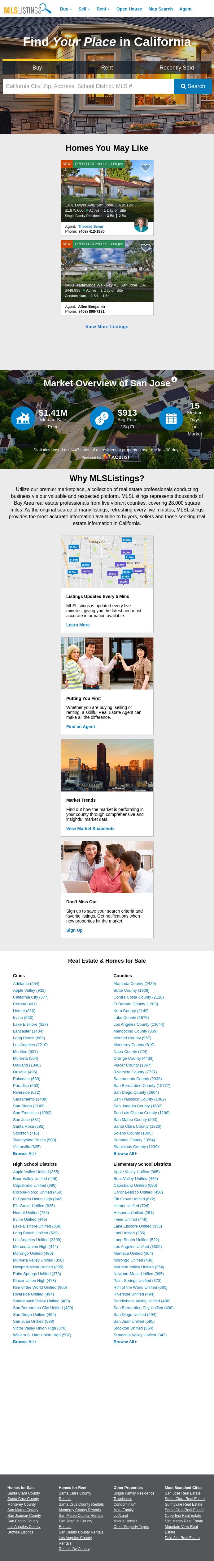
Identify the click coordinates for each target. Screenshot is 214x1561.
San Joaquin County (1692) (138, 1106)
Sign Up (74, 930)
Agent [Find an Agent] (185, 8)
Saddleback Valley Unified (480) (41, 1301)
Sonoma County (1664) (134, 1140)
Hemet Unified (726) (31, 1212)
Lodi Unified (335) (130, 1233)
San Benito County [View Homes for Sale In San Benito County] (22, 1521)
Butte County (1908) (132, 990)
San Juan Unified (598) (33, 1321)
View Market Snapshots (90, 828)
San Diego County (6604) (136, 1092)
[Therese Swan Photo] (141, 222)
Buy (64, 8)
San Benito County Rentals (81, 1532)
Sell (82, 8)
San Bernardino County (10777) (142, 1085)
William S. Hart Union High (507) (42, 1335)
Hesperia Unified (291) (134, 1212)
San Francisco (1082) (32, 1112)
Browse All (24, 1153)
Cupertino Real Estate (183, 1515)
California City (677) (31, 997)
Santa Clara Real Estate (185, 1499)
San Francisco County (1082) (140, 1099)
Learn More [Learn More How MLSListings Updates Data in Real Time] (78, 624)
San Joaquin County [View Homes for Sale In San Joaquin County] (24, 1515)
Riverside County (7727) (135, 1072)
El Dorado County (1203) (136, 1004)
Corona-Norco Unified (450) (38, 1192)
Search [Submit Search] (193, 86)
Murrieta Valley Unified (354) (139, 1267)
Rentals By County (74, 1549)
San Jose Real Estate (182, 1493)
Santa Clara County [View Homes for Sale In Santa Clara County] (23, 1493)
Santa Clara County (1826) (138, 1126)
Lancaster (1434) (28, 1031)
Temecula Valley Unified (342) (140, 1335)
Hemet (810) (24, 1010)
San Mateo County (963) (136, 1119)
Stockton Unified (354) (134, 1328)
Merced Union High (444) (35, 1246)
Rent (101, 8)
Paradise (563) (26, 1085)
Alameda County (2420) (135, 983)
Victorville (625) (27, 1146)
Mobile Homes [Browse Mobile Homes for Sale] (126, 1521)
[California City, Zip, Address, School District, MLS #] (88, 86)
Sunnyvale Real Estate (183, 1504)
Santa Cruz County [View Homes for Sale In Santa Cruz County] (23, 1499)
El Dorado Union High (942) (38, 1199)
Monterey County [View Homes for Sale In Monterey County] (21, 1504)
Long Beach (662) (29, 1038)
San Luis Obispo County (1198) (142, 1112)
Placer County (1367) (133, 1065)
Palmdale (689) (26, 1078)
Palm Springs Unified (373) (37, 1273)
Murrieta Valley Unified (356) (38, 1260)
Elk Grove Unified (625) (34, 1205)
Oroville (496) (25, 1072)
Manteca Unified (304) (133, 1253)
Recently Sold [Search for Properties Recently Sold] (176, 68)
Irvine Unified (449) (30, 1219)
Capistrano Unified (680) (35, 1185)
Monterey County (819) (134, 1044)
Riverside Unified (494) (33, 1294)
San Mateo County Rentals (81, 1515)
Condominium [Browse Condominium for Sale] (125, 1504)
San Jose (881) (26, 1119)
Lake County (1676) (131, 1017)
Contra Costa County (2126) (139, 997)
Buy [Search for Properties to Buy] (37, 68)
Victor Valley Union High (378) (40, 1328)
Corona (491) (25, 1004)
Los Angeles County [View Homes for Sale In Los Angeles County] (24, 1527)
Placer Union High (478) (34, 1280)
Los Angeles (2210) (30, 1044)
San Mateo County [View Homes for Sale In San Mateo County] (22, 1510)
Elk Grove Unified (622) (134, 1199)
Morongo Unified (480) (33, 1253)
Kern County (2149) (131, 1010)
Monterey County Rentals (80, 1510)
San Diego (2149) (29, 1106)
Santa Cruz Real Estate (184, 1510)
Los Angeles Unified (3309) (37, 1239)
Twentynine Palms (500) (34, 1140)
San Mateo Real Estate (184, 1521)
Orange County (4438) (134, 1058)
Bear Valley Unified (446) (35, 1178)
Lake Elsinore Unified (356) (138, 1226)
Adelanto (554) (26, 983)
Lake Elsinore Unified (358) (37, 1226)
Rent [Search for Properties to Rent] (107, 68)
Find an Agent (80, 726)
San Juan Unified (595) (134, 1321)
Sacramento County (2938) (138, 1078)
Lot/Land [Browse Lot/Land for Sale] (121, 1515)
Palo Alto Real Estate (182, 1538)
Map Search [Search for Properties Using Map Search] (161, 8)
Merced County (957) (132, 1038)
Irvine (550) (23, 1017)
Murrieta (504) (25, 1058)
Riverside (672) (26, 1092)
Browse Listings (20, 1532)
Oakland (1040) (27, 1065)
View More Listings (107, 326)
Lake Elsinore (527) (30, 1024)
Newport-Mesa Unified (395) (38, 1267)
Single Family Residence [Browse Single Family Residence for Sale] (134, 1493)
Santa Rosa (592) (29, 1126)
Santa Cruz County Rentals (81, 1504)
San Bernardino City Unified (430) (43, 1307)
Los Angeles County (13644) (139, 1024)
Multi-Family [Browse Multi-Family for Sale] (124, 1510)
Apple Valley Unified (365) (36, 1171)
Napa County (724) (131, 1051)
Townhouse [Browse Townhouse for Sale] (123, 1499)
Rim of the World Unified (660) (40, 1287)
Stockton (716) (26, 1133)
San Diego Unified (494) (34, 1314)
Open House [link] (129, 8)
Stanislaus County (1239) (136, 1146)
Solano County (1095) (133, 1133)
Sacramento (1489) (30, 1099)
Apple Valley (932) (29, 990)
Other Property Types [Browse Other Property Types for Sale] (131, 1527)
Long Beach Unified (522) (36, 1233)
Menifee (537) (25, 1051)
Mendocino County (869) (136, 1031)
